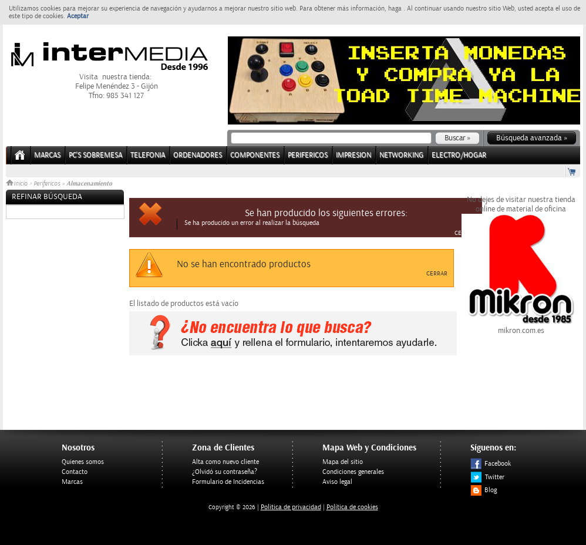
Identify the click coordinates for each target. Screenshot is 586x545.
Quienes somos (83, 462)
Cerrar (465, 233)
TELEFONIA (147, 155)
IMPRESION (353, 155)
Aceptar (78, 16)
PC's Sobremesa (95, 155)
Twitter (487, 477)
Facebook (490, 463)
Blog (483, 490)
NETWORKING (401, 155)
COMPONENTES (254, 155)
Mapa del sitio (342, 462)
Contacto (74, 472)
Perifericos (46, 183)
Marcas (47, 155)
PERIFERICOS (308, 155)
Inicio (17, 183)
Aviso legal (337, 482)
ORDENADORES (197, 155)
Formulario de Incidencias (228, 482)
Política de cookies (352, 507)
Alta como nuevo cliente (225, 462)
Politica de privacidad (291, 507)
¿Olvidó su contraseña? (224, 472)
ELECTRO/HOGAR (459, 155)
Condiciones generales (353, 472)
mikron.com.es (521, 326)
